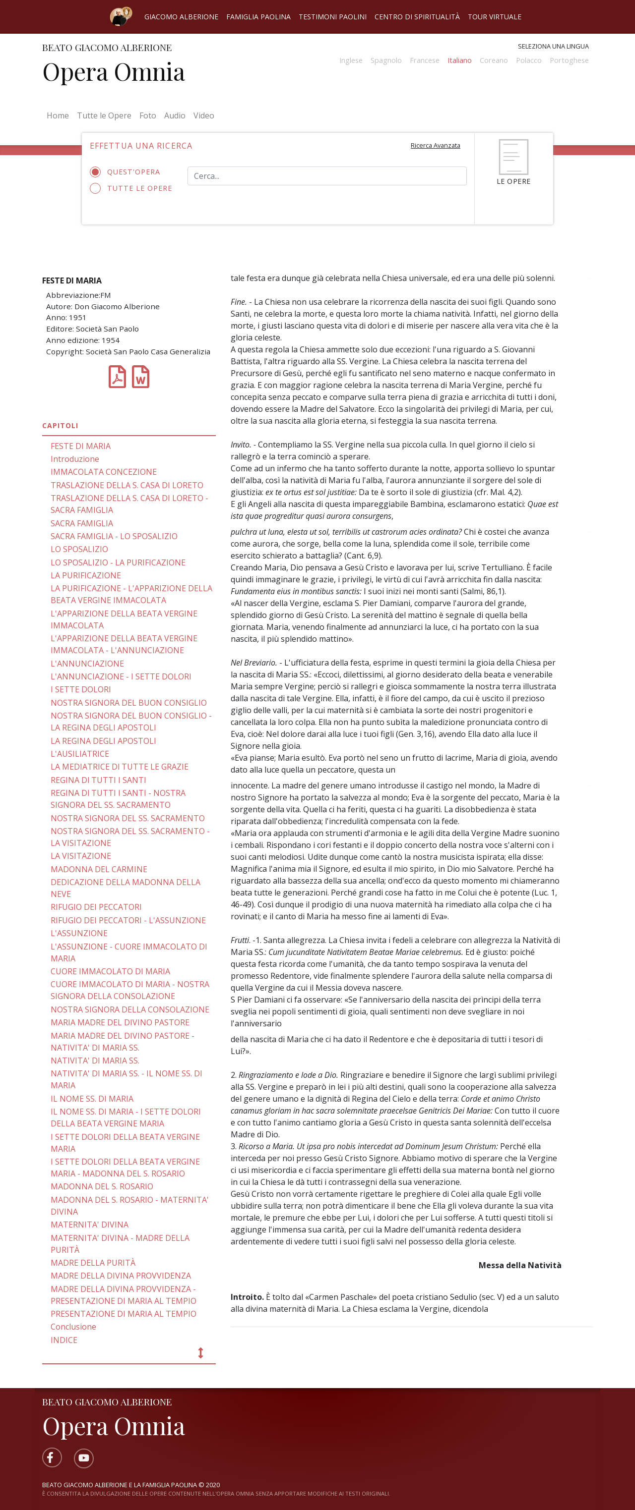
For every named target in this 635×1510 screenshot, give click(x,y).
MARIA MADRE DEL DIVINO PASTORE (120, 1022)
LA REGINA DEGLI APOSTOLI (103, 740)
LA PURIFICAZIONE (86, 575)
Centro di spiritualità (417, 16)
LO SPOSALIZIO (79, 549)
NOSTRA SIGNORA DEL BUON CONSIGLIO (129, 702)
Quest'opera (128, 172)
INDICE (64, 1340)
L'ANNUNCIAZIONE (87, 663)
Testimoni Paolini (333, 16)
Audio (175, 115)
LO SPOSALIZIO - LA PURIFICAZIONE (118, 562)
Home (60, 115)
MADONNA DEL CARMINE (99, 869)
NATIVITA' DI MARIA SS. (95, 1060)
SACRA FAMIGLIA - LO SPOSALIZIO (114, 536)
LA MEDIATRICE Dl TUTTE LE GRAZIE (120, 766)
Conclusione (73, 1326)
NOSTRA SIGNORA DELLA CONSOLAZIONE (130, 1009)
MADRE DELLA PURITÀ (93, 1262)
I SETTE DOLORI (81, 689)
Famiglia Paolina (258, 16)
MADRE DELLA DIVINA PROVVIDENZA (121, 1275)
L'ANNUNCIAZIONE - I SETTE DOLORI (121, 676)
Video (203, 115)
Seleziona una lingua (553, 46)
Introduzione (75, 458)
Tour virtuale (494, 16)
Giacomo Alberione (181, 16)
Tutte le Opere (104, 115)
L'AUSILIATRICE (80, 753)
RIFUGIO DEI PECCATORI (96, 906)
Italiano (459, 60)
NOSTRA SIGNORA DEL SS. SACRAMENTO (128, 818)
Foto (147, 115)
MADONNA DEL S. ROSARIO (102, 1186)
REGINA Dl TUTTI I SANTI (98, 780)
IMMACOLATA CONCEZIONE (104, 471)
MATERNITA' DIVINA (89, 1224)
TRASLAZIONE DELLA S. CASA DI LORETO (127, 485)
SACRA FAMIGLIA (82, 523)
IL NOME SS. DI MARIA (92, 1098)
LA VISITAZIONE (81, 855)
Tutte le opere (131, 188)
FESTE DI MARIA (81, 446)
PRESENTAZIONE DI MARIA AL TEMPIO (123, 1313)
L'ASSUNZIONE (79, 933)
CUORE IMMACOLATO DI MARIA (110, 971)
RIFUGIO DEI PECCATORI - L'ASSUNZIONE (128, 920)
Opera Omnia (113, 71)
